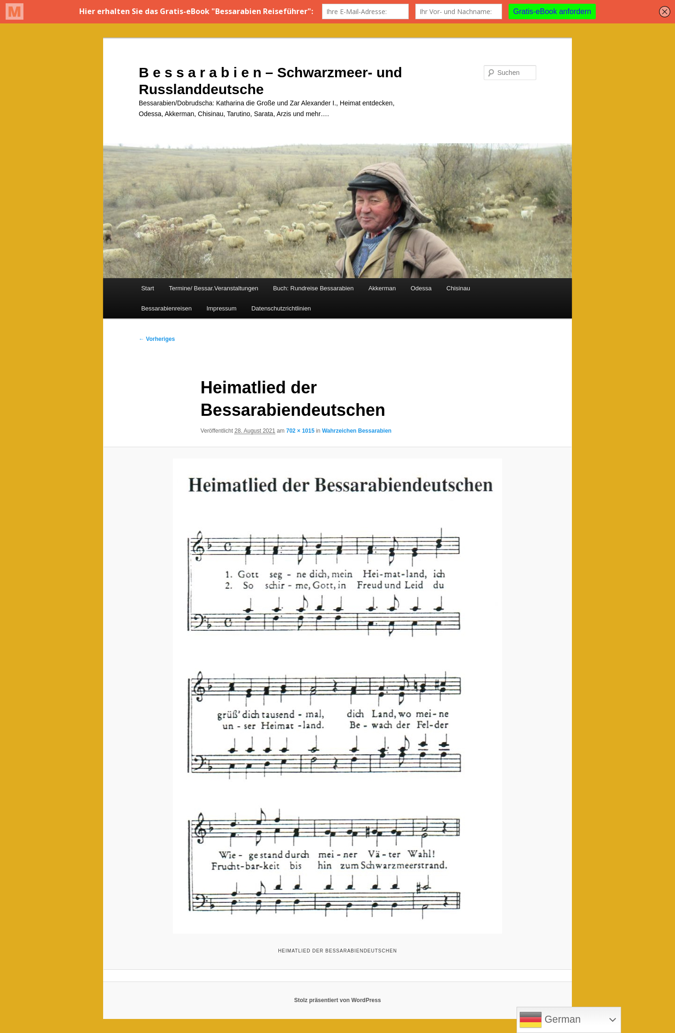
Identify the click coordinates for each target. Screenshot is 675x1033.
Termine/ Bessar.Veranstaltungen (213, 288)
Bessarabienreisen (166, 308)
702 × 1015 (300, 431)
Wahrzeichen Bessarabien (356, 431)
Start (147, 288)
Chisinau (458, 288)
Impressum (221, 308)
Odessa (421, 288)
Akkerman (382, 288)
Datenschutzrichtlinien (281, 308)
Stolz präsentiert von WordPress (337, 1000)
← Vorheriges (157, 339)
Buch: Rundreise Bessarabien (313, 288)
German (550, 1020)
